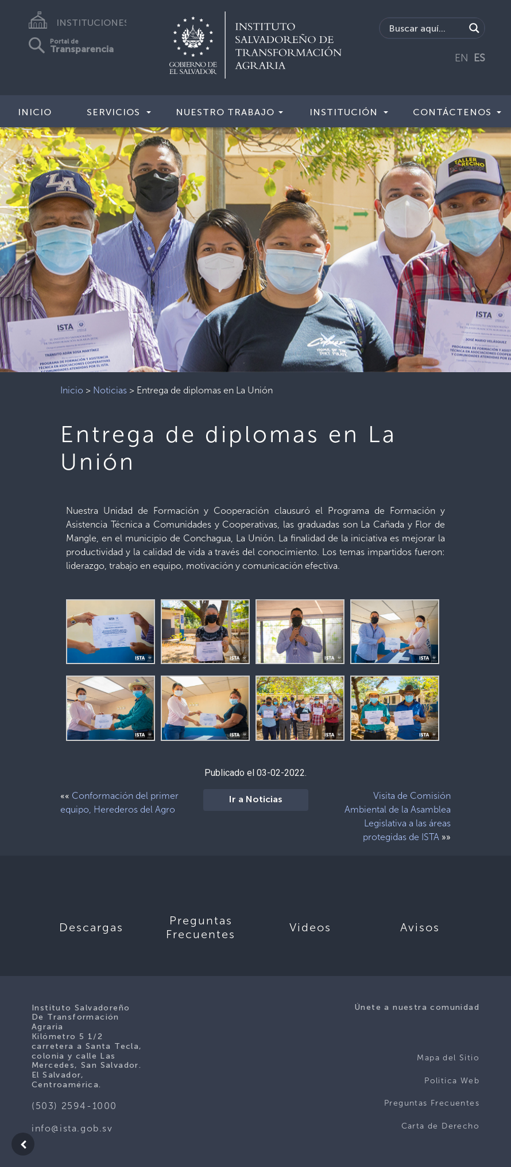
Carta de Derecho (440, 1126)
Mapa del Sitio (448, 1058)
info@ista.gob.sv (72, 1128)
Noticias (110, 390)
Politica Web (451, 1081)
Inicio (35, 112)
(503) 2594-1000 (74, 1105)
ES (479, 58)
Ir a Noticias (255, 800)
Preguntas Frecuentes (431, 1103)
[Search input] (425, 28)
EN (462, 58)
